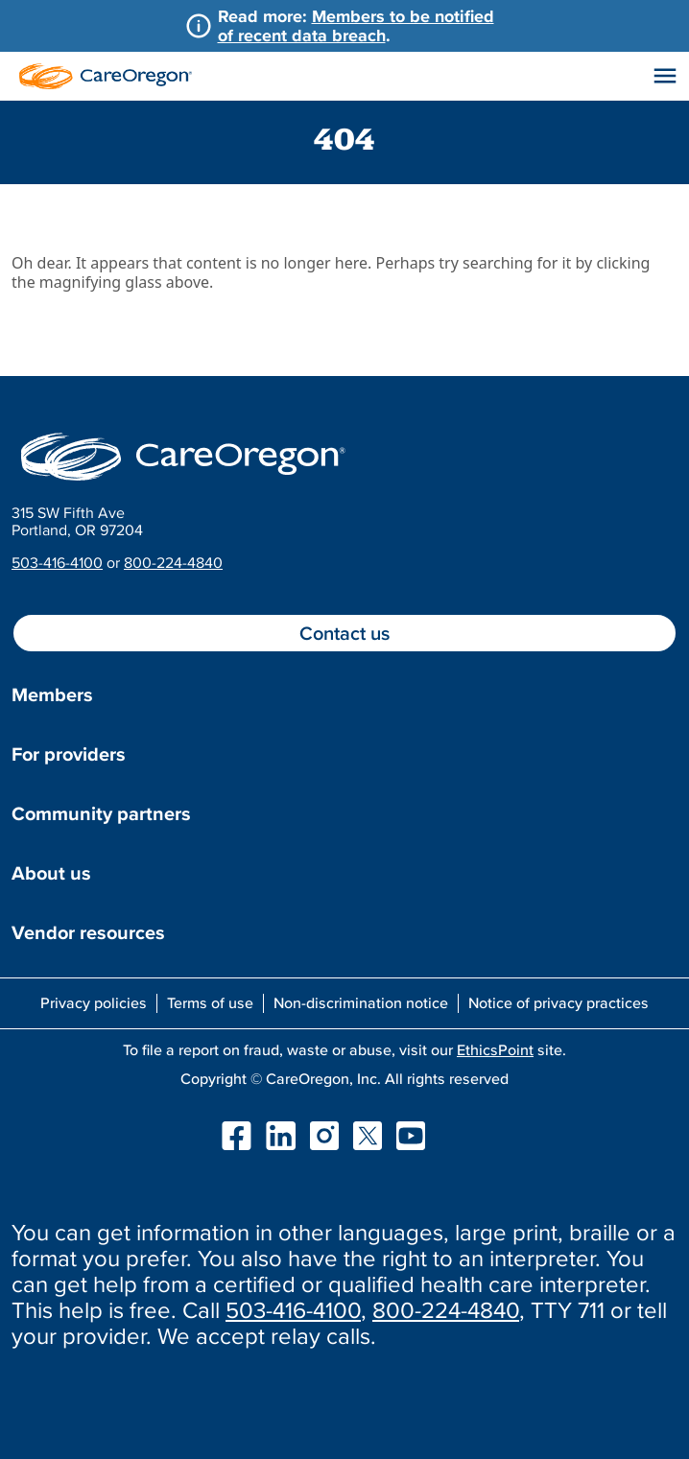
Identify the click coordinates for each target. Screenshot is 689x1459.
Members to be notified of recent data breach (356, 25)
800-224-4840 (173, 562)
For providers (69, 754)
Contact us (344, 633)
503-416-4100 (57, 562)
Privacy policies (93, 1002)
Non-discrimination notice (360, 1002)
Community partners (101, 813)
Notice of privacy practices (558, 1002)
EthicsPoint (495, 1049)
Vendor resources (88, 932)
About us (51, 872)
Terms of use (210, 1002)
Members (52, 694)
